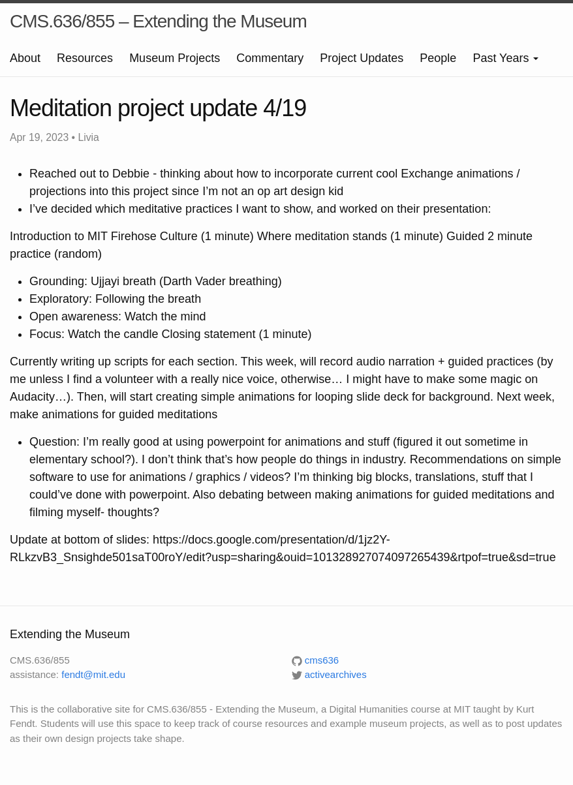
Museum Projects (174, 58)
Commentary (269, 58)
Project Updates (361, 58)
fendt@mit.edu (93, 674)
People (438, 58)
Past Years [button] (505, 58)
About (25, 58)
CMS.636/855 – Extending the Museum (158, 21)
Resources (85, 58)
